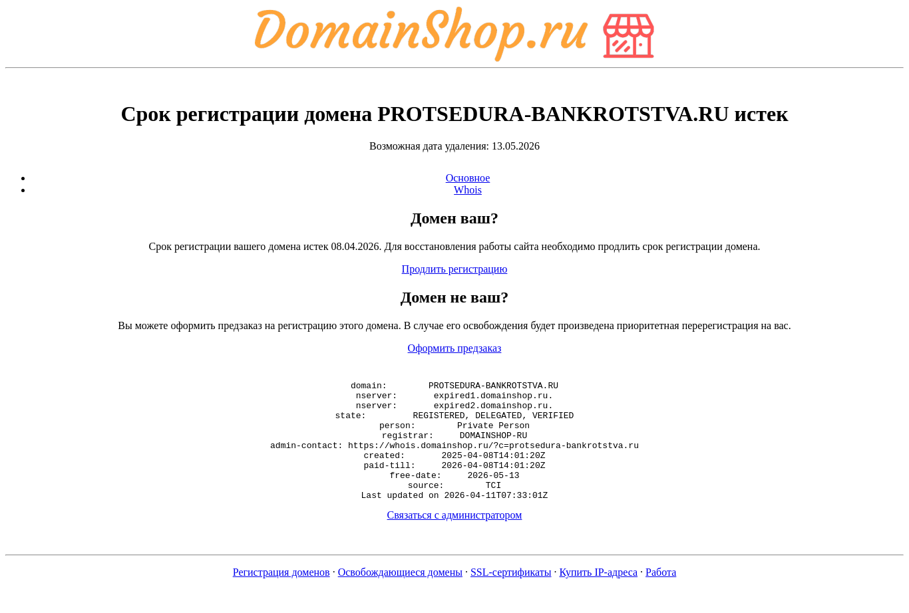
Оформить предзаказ (455, 348)
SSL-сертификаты (511, 596)
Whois (468, 189)
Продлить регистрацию (455, 269)
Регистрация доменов (281, 596)
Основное (468, 178)
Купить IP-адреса (599, 596)
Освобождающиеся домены (400, 596)
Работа (660, 596)
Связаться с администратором (454, 539)
